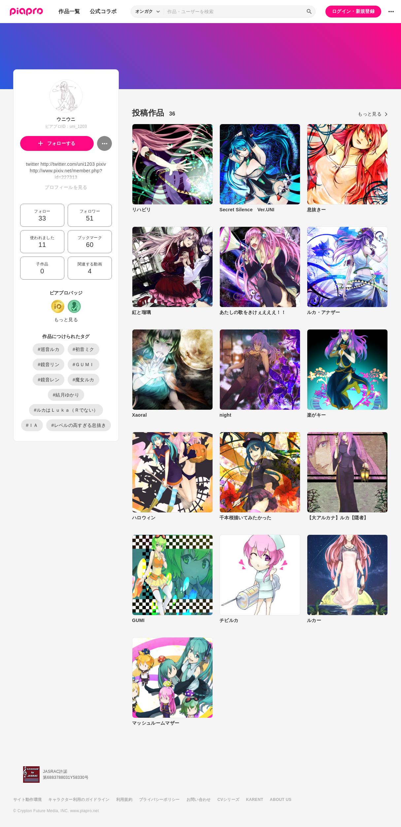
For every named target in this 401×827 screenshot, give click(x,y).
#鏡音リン (48, 364)
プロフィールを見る (66, 187)
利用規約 (124, 799)
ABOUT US (280, 799)
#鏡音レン (48, 379)
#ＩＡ (32, 425)
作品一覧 (69, 11)
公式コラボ (103, 11)
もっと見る (66, 319)
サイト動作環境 (27, 799)
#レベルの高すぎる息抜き (78, 425)
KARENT (254, 799)
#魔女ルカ (83, 379)
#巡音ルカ (48, 349)
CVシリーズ (228, 799)
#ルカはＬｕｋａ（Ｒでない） (66, 410)
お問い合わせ (198, 799)
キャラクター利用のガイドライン (78, 799)
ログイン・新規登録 (353, 11)
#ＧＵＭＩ (83, 364)
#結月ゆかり (66, 394)
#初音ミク (83, 349)
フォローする (57, 143)
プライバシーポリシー (159, 799)
